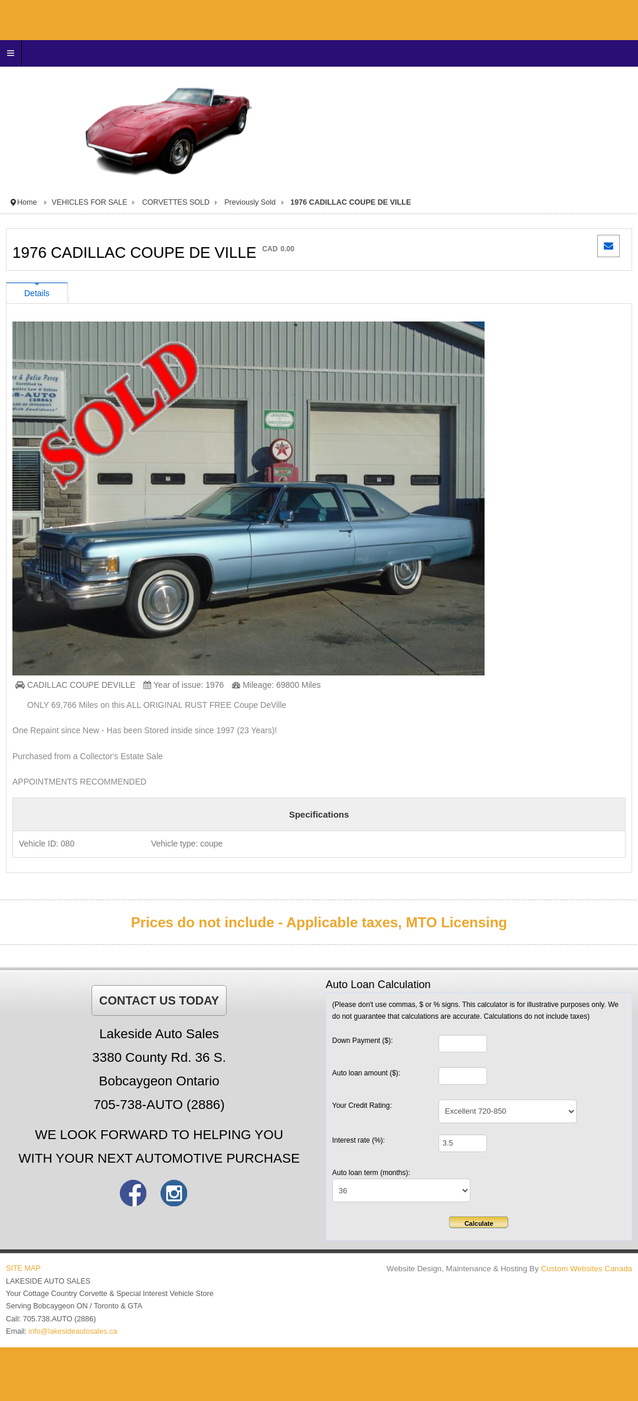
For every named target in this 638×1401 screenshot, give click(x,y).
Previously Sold (250, 202)
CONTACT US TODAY (159, 1000)
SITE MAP (23, 1268)
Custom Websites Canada (586, 1268)
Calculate (478, 1223)
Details (37, 293)
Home (27, 202)
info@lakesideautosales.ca (73, 1331)
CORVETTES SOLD (176, 202)
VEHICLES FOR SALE (89, 202)
